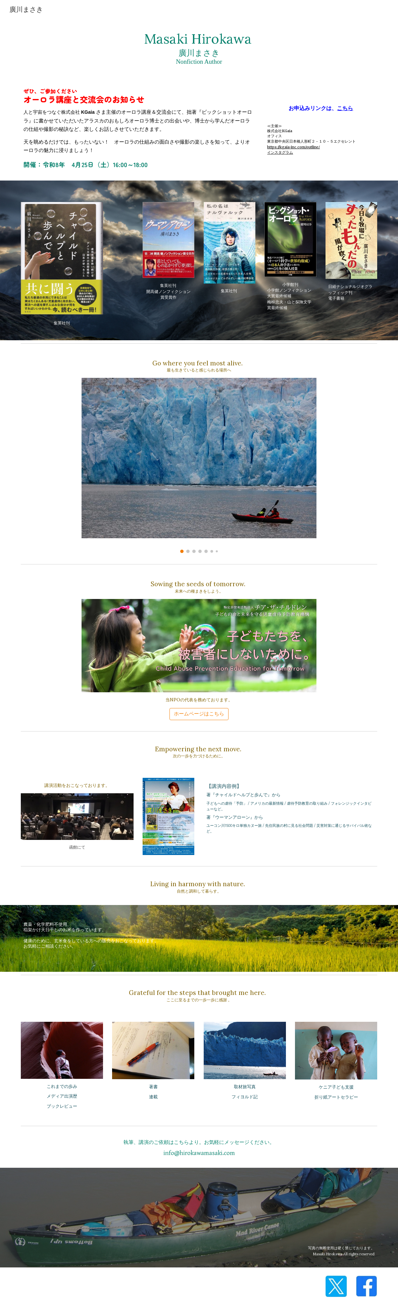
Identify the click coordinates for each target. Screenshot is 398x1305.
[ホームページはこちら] (199, 714)
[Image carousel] (199, 465)
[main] (199, 47)
